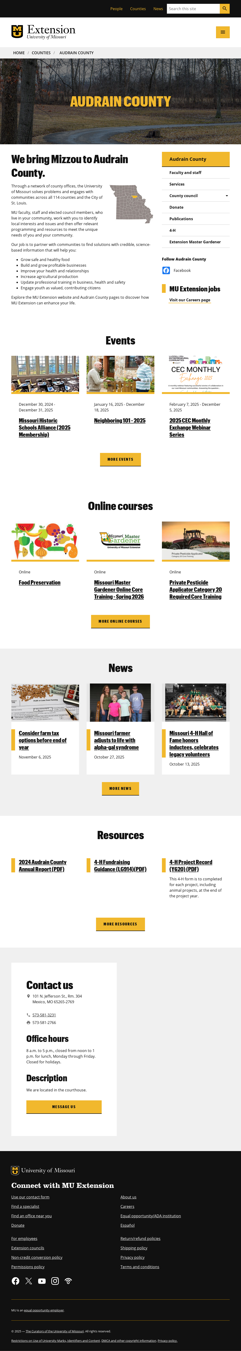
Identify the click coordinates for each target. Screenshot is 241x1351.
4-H (172, 230)
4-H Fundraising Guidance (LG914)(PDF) (120, 865)
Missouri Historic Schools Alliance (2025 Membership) (44, 427)
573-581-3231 (44, 1015)
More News (120, 788)
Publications (181, 218)
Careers (127, 1206)
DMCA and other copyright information (128, 1341)
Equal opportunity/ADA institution (150, 1215)
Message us (64, 1106)
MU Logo (15, 1170)
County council (183, 195)
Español (127, 1225)
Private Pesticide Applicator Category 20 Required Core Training (195, 589)
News (158, 8)
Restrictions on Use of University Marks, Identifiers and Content (55, 1341)
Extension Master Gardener (195, 242)
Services (177, 184)
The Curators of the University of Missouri (55, 1331)
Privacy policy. (167, 1341)
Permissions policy (27, 1266)
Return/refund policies (140, 1238)
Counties (138, 8)
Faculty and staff (185, 172)
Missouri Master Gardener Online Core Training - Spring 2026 (119, 589)
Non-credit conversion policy (36, 1257)
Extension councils (27, 1248)
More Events (120, 459)
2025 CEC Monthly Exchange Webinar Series (190, 427)
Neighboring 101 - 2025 (119, 420)
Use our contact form (30, 1197)
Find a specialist (25, 1206)
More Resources (120, 924)
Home (19, 52)
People (116, 8)
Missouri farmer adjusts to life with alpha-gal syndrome (116, 739)
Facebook (176, 270)
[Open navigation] (223, 32)
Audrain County (76, 52)
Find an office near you (31, 1215)
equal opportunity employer (44, 1310)
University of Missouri (48, 1171)
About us (128, 1197)
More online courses (120, 621)
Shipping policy (133, 1248)
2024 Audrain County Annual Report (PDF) (43, 865)
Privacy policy (132, 1257)
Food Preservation (39, 582)
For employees (24, 1238)
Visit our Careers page (189, 300)
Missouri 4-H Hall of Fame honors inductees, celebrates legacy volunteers (194, 743)
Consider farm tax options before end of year (43, 739)
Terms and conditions (139, 1266)
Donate (176, 207)
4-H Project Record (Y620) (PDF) (190, 865)
